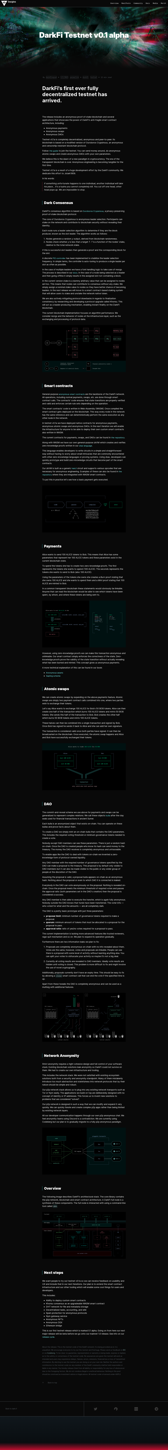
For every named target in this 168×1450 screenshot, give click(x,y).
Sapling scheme (53, 676)
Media (155, 3)
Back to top (52, 1383)
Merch (163, 3)
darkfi (85, 77)
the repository (118, 437)
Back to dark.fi (11, 1409)
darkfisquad (51, 77)
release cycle (48, 1337)
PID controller (59, 258)
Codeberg (51, 1353)
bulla (108, 815)
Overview (114, 3)
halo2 (74, 468)
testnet (93, 77)
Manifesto (126, 3)
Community (138, 3)
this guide (54, 151)
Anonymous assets (55, 672)
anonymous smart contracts (72, 394)
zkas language (86, 445)
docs (75, 272)
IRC (124, 1350)
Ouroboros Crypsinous (94, 211)
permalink (74, 77)
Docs (148, 3)
